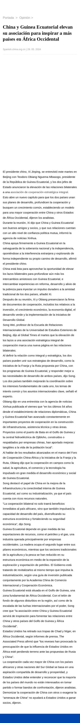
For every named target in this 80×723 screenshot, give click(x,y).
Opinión (24, 17)
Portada (9, 17)
